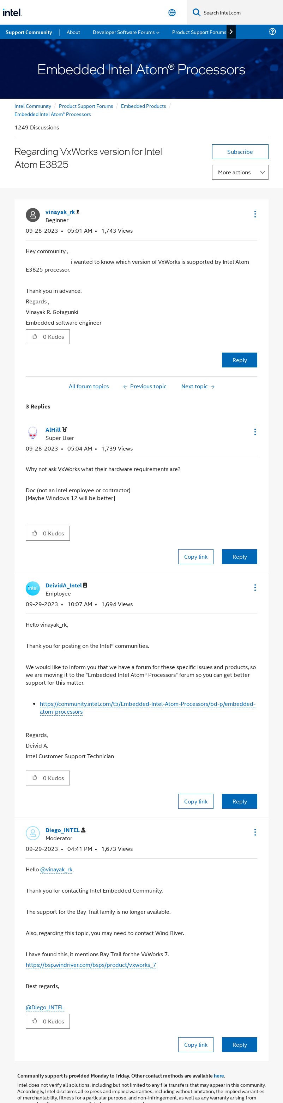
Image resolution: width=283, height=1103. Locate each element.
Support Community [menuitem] (29, 32)
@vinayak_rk (56, 869)
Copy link (195, 556)
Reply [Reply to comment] (240, 556)
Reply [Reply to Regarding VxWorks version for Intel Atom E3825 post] (240, 360)
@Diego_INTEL (45, 1007)
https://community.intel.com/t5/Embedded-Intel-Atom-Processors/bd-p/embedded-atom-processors (147, 707)
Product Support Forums (86, 105)
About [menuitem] (73, 31)
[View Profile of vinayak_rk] (62, 212)
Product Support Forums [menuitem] (199, 31)
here (219, 1075)
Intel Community (32, 105)
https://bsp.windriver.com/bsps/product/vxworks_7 (91, 964)
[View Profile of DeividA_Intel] (66, 585)
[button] (254, 214)
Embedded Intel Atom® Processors (52, 113)
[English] (172, 12)
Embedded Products (143, 105)
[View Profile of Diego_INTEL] (65, 830)
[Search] (197, 12)
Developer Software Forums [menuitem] (124, 31)
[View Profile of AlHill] (56, 430)
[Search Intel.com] (242, 12)
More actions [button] (234, 172)
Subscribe (240, 151)
